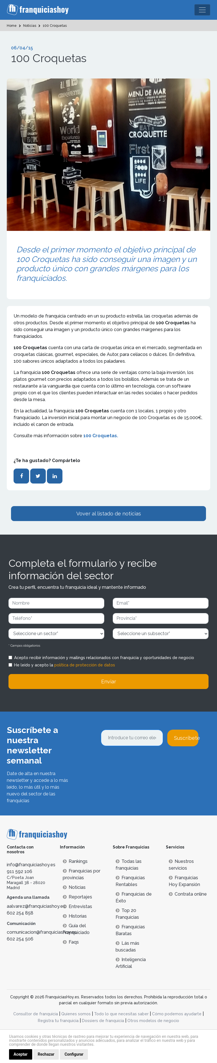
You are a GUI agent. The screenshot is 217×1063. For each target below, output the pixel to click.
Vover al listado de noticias (108, 514)
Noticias (74, 887)
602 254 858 (20, 913)
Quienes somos (76, 1014)
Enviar (108, 681)
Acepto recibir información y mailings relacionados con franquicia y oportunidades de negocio (104, 657)
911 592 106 (19, 871)
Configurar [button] (73, 1054)
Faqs (71, 942)
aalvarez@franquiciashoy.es (36, 906)
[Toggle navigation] (202, 10)
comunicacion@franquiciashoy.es (42, 932)
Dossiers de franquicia (103, 1020)
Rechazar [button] (46, 1054)
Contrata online (188, 894)
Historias (75, 916)
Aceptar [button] (21, 1054)
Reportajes (77, 897)
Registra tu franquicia (58, 1020)
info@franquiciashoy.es (31, 864)
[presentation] (144, 762)
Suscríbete (186, 738)
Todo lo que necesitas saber (121, 1014)
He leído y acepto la (64, 665)
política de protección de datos (84, 665)
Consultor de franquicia (35, 1014)
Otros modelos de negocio (153, 1020)
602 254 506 (20, 939)
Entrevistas (77, 906)
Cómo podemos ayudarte (176, 1014)
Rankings (75, 861)
